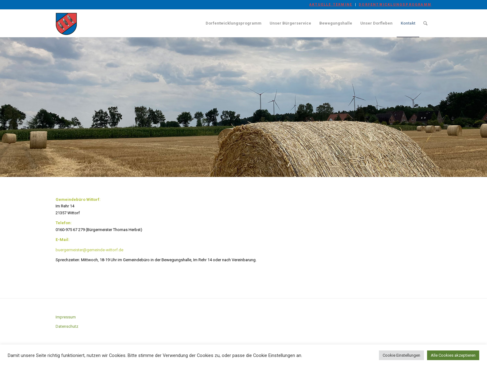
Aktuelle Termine (330, 4)
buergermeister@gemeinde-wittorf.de (89, 250)
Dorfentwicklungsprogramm (395, 4)
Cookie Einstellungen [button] (401, 355)
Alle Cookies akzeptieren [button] (453, 355)
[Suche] (425, 23)
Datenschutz (67, 326)
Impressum (66, 317)
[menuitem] (331, 4)
